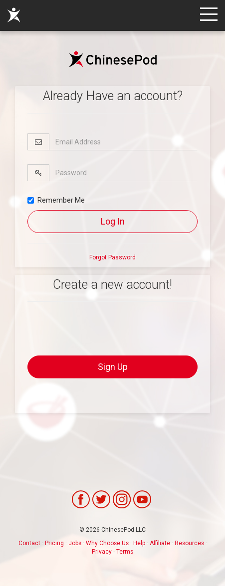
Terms (124, 551)
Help (139, 543)
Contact (29, 543)
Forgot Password (112, 257)
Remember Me (56, 200)
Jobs (74, 543)
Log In (113, 221)
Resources (189, 543)
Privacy (102, 551)
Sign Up (113, 366)
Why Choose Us (107, 543)
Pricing (54, 543)
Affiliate (160, 543)
